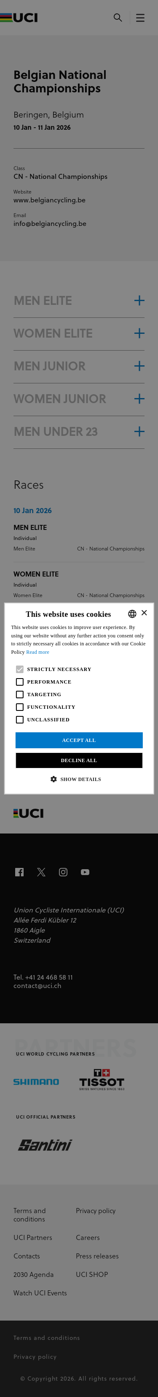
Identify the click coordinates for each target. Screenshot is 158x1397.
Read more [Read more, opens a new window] (37, 652)
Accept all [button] (79, 740)
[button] (79, 779)
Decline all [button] (79, 760)
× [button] (144, 613)
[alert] (79, 698)
